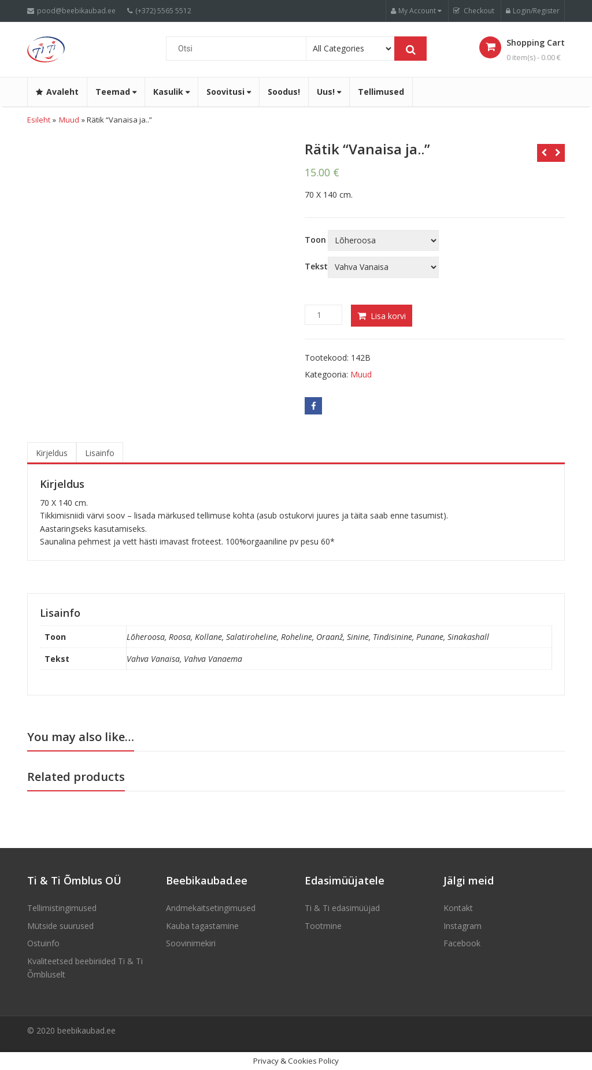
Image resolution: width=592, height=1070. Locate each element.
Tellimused (381, 91)
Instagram (462, 925)
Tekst (316, 266)
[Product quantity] (323, 315)
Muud (69, 119)
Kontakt (458, 907)
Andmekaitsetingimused (211, 907)
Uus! (329, 91)
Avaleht (57, 91)
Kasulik (171, 91)
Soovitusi (228, 91)
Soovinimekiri (191, 943)
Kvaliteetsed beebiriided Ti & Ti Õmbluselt (85, 967)
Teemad (115, 91)
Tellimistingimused (62, 907)
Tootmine (323, 925)
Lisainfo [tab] (99, 452)
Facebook (461, 943)
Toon (315, 240)
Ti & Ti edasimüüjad (342, 907)
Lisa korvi (388, 315)
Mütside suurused (60, 925)
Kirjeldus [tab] (52, 452)
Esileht (38, 119)
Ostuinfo (43, 943)
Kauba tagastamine (202, 925)
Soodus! (284, 91)
